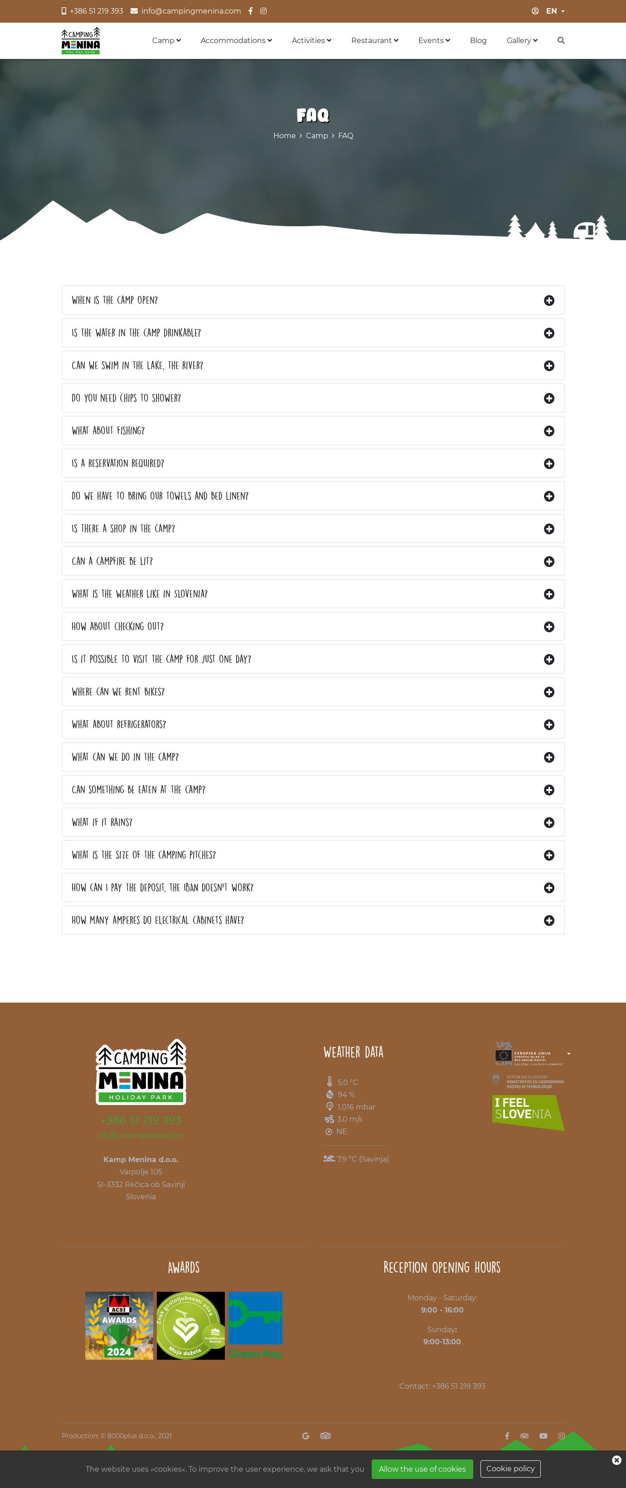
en (551, 11)
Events (434, 40)
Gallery (522, 40)
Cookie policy (510, 1468)
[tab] (313, 300)
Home (284, 135)
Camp (166, 40)
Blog (478, 40)
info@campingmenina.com (140, 1135)
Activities (311, 40)
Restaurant (374, 40)
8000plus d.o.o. (131, 1436)
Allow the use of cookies (422, 1469)
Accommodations (236, 40)
